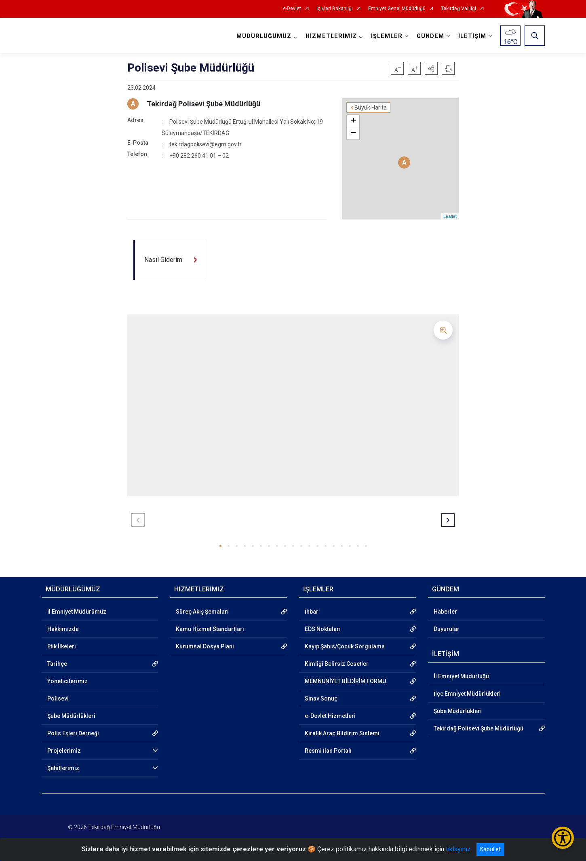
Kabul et (490, 849)
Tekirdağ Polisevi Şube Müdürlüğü (203, 103)
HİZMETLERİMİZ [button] (331, 36)
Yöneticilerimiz (67, 681)
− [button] (353, 133)
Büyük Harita (370, 107)
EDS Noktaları (323, 629)
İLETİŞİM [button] (472, 36)
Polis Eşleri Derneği (73, 733)
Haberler (445, 611)
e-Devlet (292, 8)
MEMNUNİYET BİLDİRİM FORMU (345, 681)
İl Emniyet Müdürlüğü (461, 676)
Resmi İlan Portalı (328, 750)
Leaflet (450, 216)
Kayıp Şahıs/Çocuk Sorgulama (345, 646)
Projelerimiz (64, 750)
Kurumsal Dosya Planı (205, 646)
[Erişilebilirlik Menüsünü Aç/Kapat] (563, 838)
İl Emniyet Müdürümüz (76, 611)
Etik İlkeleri (61, 646)
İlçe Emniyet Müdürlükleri (467, 693)
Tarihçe (57, 664)
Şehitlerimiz (63, 768)
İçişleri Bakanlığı (334, 8)
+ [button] (353, 121)
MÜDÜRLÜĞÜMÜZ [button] (263, 36)
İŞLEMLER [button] (387, 36)
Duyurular (447, 629)
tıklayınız (458, 849)
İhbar (311, 611)
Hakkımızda (63, 629)
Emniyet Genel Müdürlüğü (397, 8)
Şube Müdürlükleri (71, 716)
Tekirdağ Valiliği (458, 8)
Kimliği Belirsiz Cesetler (337, 664)
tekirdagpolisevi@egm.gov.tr (205, 144)
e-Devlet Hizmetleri (330, 716)
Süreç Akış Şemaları (202, 611)
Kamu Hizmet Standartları (210, 629)
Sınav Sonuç (321, 698)
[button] (431, 68)
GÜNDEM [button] (430, 36)
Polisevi (58, 698)
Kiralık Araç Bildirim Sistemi (342, 733)
